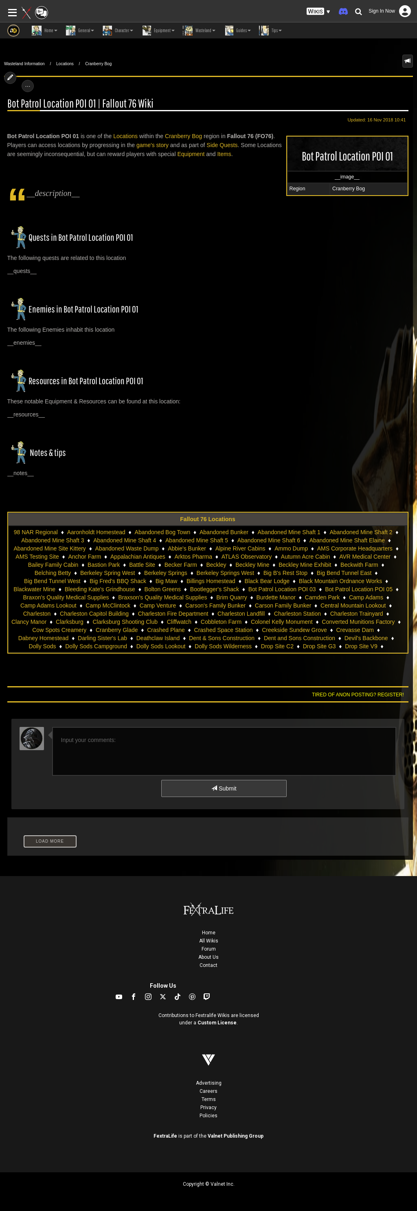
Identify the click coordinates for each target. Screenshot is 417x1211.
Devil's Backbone (366, 638)
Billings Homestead (211, 581)
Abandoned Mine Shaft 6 (268, 540)
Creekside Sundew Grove (294, 630)
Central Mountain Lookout (353, 605)
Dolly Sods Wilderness (223, 646)
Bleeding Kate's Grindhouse (100, 589)
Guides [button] (237, 30)
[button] (318, 11)
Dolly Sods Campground (96, 646)
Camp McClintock (108, 605)
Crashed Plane (166, 630)
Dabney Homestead (43, 638)
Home (208, 933)
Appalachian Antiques (137, 556)
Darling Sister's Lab (102, 638)
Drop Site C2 (277, 646)
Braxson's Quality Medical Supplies (162, 597)
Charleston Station (297, 613)
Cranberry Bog (98, 64)
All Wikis (208, 941)
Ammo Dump (291, 548)
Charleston (37, 613)
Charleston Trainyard (356, 613)
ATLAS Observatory (247, 556)
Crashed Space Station (223, 630)
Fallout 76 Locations (207, 519)
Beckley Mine (252, 564)
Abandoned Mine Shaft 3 (52, 540)
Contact (208, 965)
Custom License (217, 1023)
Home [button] (44, 30)
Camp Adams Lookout (48, 605)
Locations (65, 64)
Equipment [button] (158, 30)
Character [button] (117, 30)
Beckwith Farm (359, 564)
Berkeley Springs (165, 573)
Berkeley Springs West (225, 573)
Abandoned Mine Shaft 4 (124, 540)
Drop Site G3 (319, 646)
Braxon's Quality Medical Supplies (66, 597)
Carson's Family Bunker (215, 605)
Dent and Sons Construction (299, 638)
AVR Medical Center (365, 556)
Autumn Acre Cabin (305, 556)
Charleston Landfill (241, 613)
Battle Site (142, 564)
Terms (209, 1099)
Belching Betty (53, 573)
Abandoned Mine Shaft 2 (360, 532)
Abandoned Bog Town (163, 532)
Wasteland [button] (199, 30)
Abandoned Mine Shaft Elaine (347, 540)
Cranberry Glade (117, 630)
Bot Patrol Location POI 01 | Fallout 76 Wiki (80, 103)
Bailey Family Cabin (53, 564)
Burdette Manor (276, 597)
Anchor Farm (84, 556)
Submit (223, 788)
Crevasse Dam (355, 630)
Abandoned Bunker (224, 532)
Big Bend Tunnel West (52, 581)
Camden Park (322, 597)
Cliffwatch (179, 622)
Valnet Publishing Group (235, 1136)
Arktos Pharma (193, 556)
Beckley (216, 564)
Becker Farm (181, 564)
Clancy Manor (28, 622)
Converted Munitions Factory (358, 622)
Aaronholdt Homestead (96, 532)
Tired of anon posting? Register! (358, 695)
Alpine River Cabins (240, 548)
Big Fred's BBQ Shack (118, 581)
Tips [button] (270, 30)
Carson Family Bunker (283, 605)
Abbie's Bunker (187, 548)
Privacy (208, 1107)
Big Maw (167, 581)
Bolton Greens (163, 589)
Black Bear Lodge (267, 581)
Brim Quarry (231, 597)
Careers (208, 1091)
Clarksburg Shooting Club (125, 622)
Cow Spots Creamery (59, 630)
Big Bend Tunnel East (344, 573)
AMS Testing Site (37, 556)
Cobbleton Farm (221, 622)
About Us (208, 957)
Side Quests (221, 145)
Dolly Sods (42, 646)
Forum (209, 949)
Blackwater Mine (34, 589)
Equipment (190, 154)
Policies (208, 1116)
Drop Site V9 (361, 646)
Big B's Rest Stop (285, 573)
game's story (152, 145)
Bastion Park (104, 564)
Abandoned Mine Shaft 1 (289, 532)
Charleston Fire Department (173, 613)
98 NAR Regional (36, 532)
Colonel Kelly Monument (282, 622)
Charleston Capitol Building (94, 613)
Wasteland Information (24, 64)
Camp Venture (158, 605)
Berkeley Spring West (107, 573)
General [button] (80, 30)
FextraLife (165, 1136)
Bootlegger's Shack (214, 589)
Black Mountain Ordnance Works (340, 581)
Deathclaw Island (158, 638)
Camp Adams (366, 597)
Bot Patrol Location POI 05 (359, 589)
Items (224, 154)
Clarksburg (69, 622)
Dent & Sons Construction (222, 638)
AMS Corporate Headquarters (355, 548)
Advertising (209, 1083)
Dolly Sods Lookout (161, 646)
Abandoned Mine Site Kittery (49, 548)
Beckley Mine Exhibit (305, 564)
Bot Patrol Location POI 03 (282, 589)
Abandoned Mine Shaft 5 (196, 540)
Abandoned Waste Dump (127, 548)
